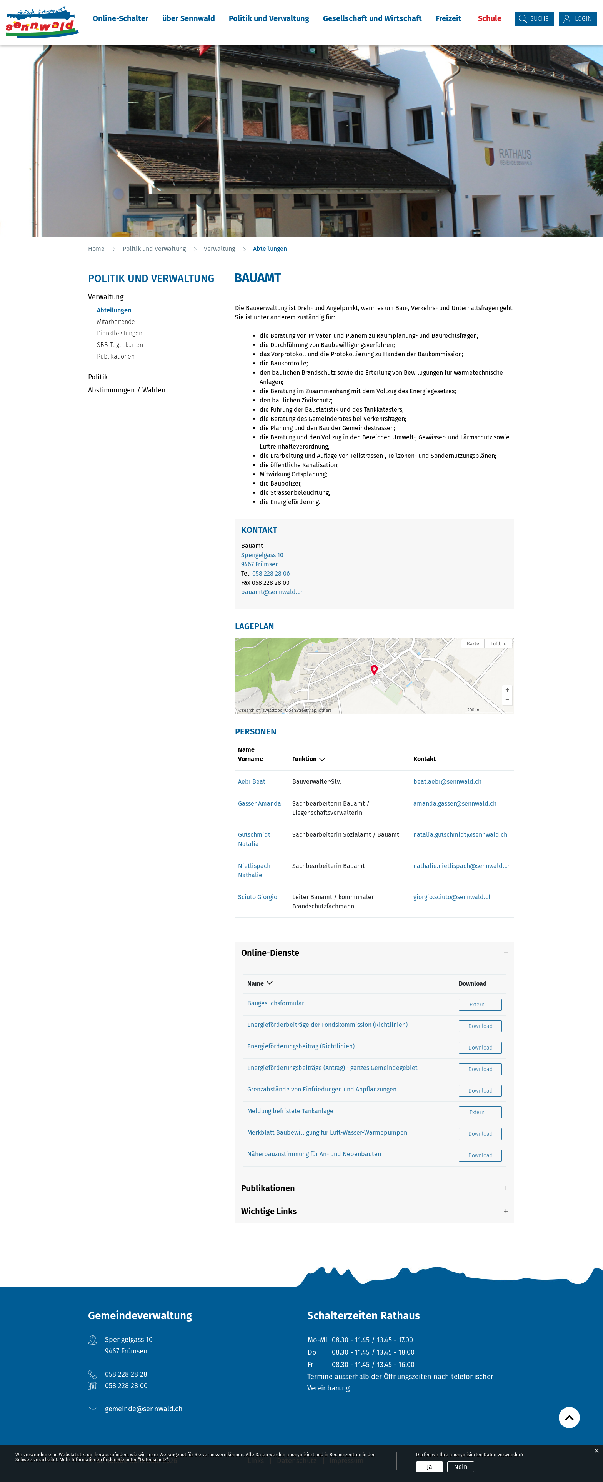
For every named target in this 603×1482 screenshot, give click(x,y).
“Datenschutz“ (153, 1459)
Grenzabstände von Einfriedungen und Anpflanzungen (321, 1089)
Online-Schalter (120, 18)
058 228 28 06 (271, 573)
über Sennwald (188, 18)
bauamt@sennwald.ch (272, 592)
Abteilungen (132, 310)
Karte (473, 643)
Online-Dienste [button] (270, 953)
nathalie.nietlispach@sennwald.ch (462, 866)
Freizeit (448, 18)
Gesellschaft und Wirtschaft (372, 18)
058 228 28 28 (126, 1374)
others (325, 710)
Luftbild (498, 643)
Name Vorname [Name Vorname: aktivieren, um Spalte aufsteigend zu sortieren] (250, 754)
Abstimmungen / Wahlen (127, 390)
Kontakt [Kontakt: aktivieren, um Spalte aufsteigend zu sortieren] (424, 759)
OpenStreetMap (300, 710)
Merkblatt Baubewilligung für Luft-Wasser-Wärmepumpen (327, 1132)
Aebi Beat (251, 781)
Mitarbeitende (116, 321)
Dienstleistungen (119, 333)
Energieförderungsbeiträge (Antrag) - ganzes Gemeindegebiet (332, 1067)
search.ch (251, 710)
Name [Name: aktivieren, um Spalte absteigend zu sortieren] (255, 983)
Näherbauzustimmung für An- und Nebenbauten (314, 1154)
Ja (429, 1466)
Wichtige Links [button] (269, 1211)
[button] (507, 690)
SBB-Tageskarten (120, 345)
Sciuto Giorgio (257, 897)
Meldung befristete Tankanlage (290, 1111)
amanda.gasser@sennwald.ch (454, 803)
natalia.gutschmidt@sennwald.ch (460, 834)
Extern (486, 1004)
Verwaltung (105, 297)
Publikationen (116, 356)
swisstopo (273, 710)
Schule (489, 18)
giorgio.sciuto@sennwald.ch (452, 897)
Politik (98, 377)
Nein (460, 1466)
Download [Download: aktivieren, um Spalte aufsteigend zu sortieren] (473, 983)
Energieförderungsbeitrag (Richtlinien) (301, 1046)
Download (485, 1026)
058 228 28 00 (126, 1386)
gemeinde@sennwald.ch (144, 1409)
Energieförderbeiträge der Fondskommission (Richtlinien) (327, 1024)
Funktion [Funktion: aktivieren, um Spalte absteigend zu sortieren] (304, 759)
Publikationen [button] (268, 1188)
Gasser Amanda (259, 803)
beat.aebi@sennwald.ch (447, 781)
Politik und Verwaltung (269, 18)
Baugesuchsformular (275, 1003)
